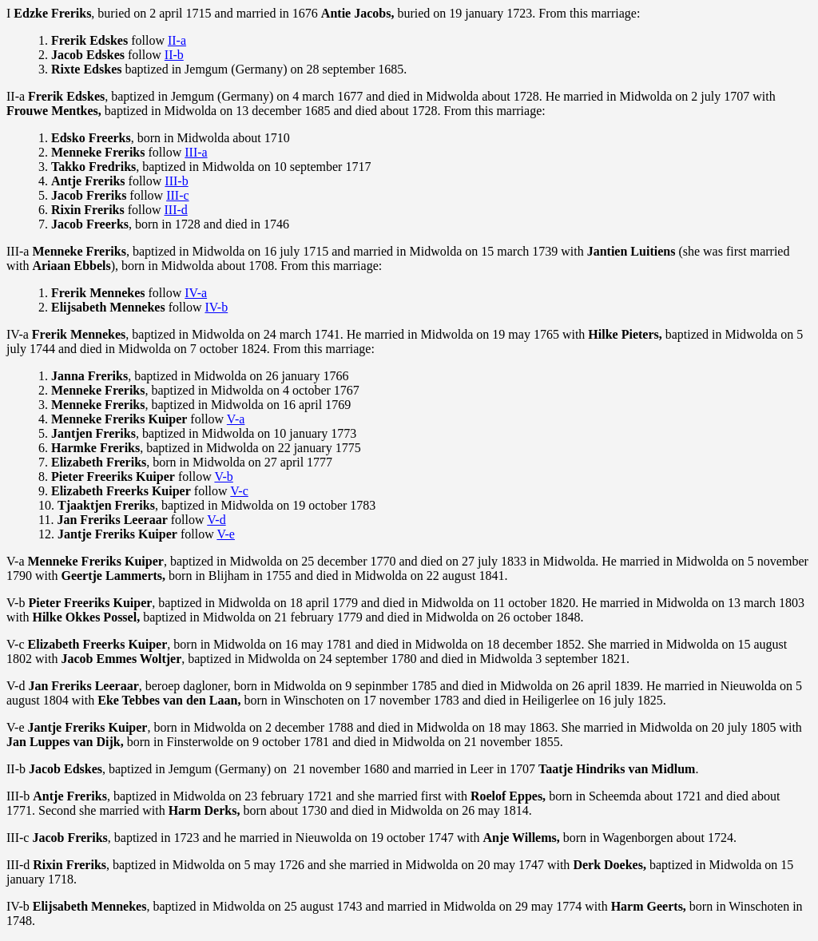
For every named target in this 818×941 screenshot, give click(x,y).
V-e (225, 534)
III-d (175, 209)
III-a (196, 152)
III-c (177, 195)
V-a (236, 419)
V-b (223, 476)
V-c (239, 491)
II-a (177, 40)
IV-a (196, 293)
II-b (174, 55)
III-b (176, 181)
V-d (216, 519)
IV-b (216, 307)
